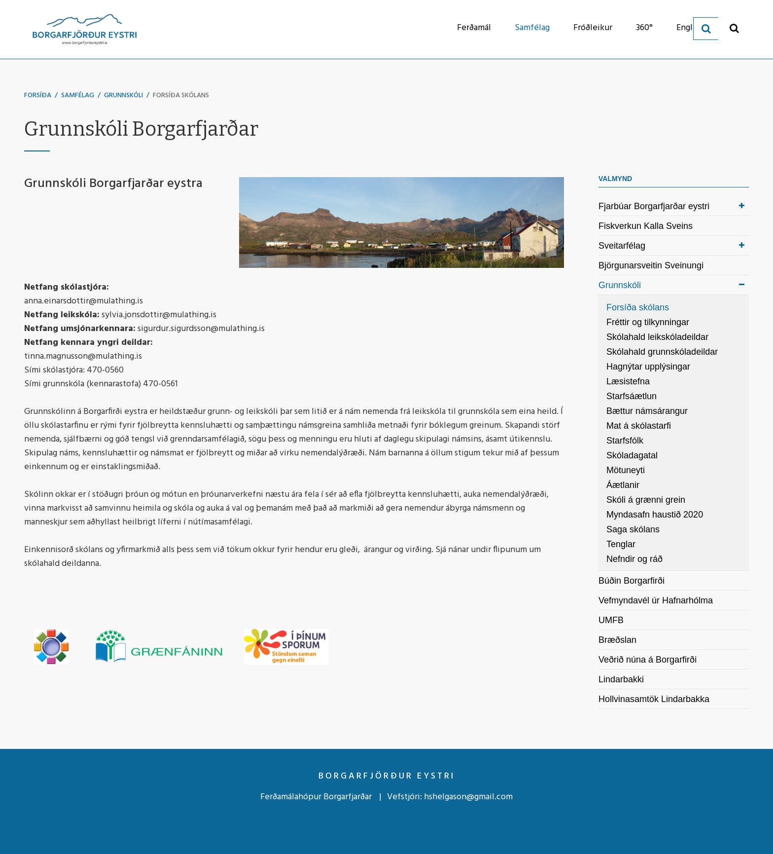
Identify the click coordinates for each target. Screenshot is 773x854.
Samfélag (77, 95)
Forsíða (37, 95)
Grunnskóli (123, 95)
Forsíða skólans (181, 95)
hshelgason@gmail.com (468, 797)
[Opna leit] (734, 28)
